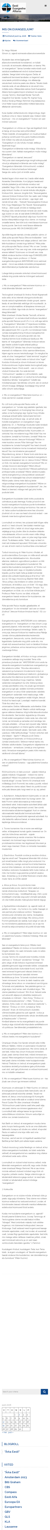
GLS (7, 1516)
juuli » (10, 1432)
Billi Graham (13, 1482)
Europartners (13, 1506)
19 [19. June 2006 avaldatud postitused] (3, 1425)
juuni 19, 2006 (20, 36)
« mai (4, 1432)
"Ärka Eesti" (12, 1451)
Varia (39, 36)
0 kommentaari (21, 41)
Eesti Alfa (11, 1497)
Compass (11, 1492)
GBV (7, 1511)
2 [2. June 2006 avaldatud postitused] (19, 1415)
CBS (7, 1487)
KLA (7, 1521)
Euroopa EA (12, 1502)
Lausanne (11, 1526)
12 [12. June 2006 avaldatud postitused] (3, 1422)
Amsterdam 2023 (16, 1477)
